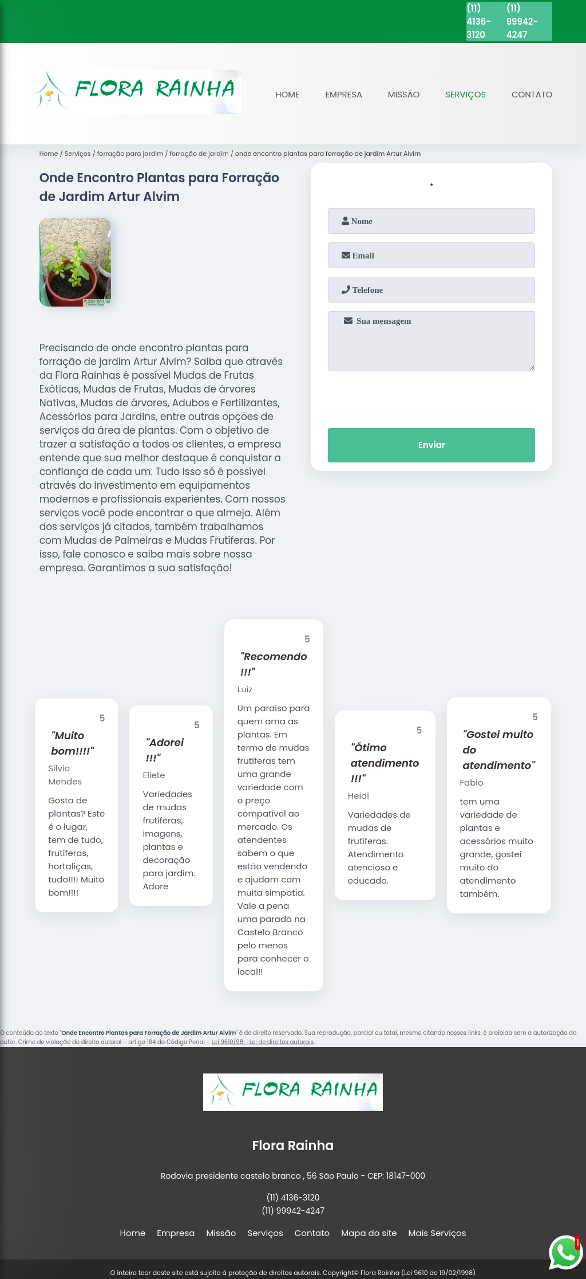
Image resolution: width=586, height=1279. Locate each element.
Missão (402, 94)
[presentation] (431, 397)
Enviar (431, 446)
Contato (531, 94)
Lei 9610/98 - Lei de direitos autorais (263, 1042)
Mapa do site (369, 1233)
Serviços (465, 94)
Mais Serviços (437, 1233)
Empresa (342, 94)
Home (286, 94)
